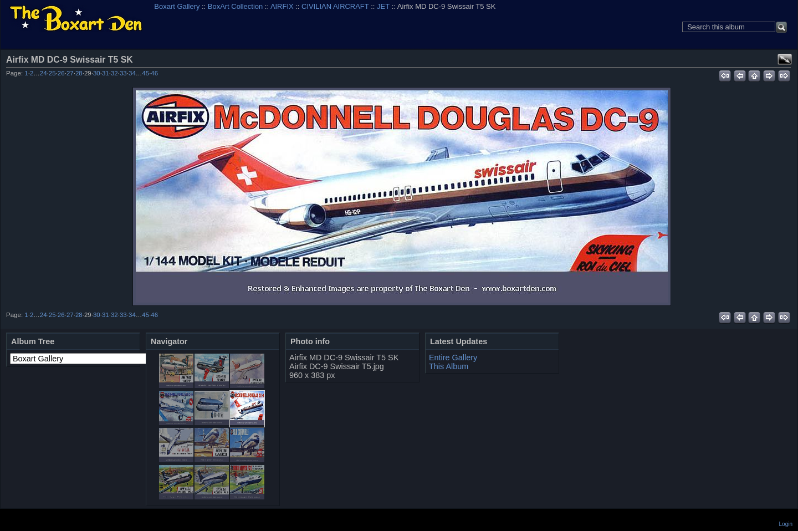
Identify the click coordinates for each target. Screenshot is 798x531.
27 (70, 73)
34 (132, 73)
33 (123, 73)
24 (43, 73)
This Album (448, 366)
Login (785, 524)
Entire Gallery (453, 357)
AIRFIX (282, 6)
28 (79, 73)
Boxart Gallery (177, 6)
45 (145, 73)
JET (383, 6)
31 (105, 73)
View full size (784, 59)
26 (61, 73)
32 (114, 73)
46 (154, 73)
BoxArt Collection (235, 6)
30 (96, 73)
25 (52, 73)
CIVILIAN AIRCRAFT (335, 6)
